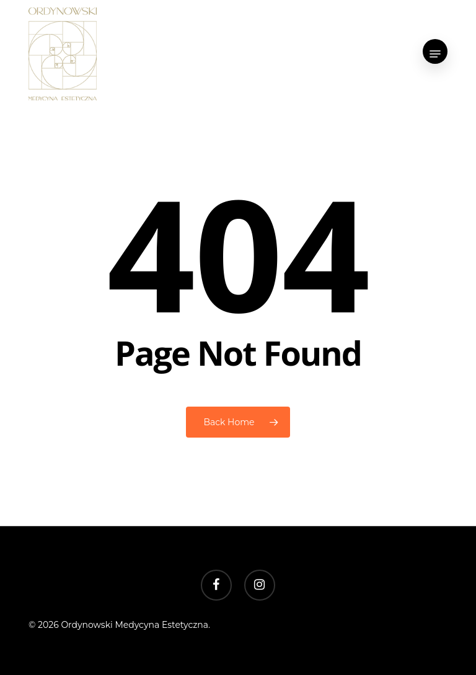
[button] (435, 54)
